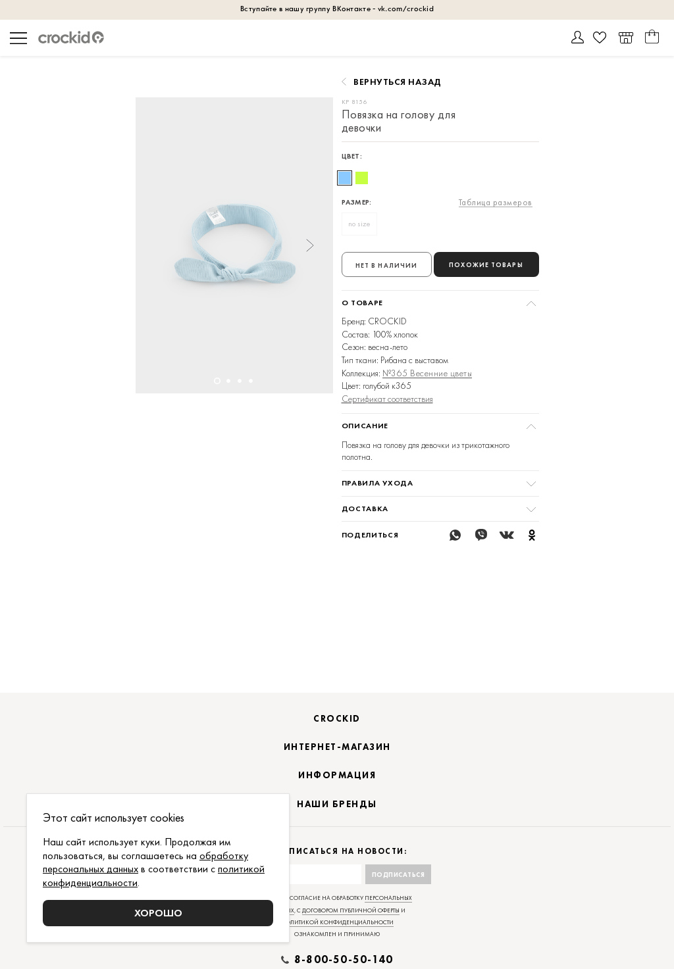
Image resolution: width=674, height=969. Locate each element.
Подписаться (398, 891)
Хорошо (158, 913)
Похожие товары (486, 265)
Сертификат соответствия (387, 399)
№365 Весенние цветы (427, 373)
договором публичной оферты (351, 927)
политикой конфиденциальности (337, 939)
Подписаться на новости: (337, 868)
